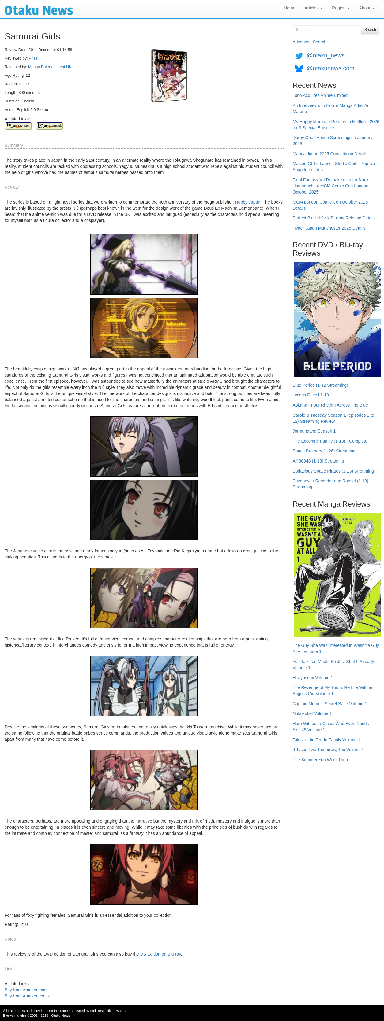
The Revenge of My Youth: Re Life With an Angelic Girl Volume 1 (333, 690)
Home (289, 8)
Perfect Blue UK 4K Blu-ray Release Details (334, 218)
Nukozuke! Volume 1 (312, 713)
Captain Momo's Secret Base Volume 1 (330, 703)
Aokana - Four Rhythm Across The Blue (330, 405)
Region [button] (341, 8)
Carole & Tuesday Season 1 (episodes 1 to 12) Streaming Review (333, 418)
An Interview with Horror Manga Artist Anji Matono (332, 108)
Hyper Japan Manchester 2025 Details (329, 228)
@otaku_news (325, 55)
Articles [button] (313, 8)
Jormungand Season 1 (314, 431)
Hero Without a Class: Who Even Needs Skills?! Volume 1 (331, 726)
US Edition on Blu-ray (160, 954)
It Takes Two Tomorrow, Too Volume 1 (328, 749)
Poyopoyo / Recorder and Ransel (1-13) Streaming (330, 483)
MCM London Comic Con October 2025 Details (330, 205)
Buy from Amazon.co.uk (27, 995)
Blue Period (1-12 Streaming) (320, 385)
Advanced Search (310, 41)
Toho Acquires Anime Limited (320, 95)
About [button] (367, 8)
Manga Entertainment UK (49, 67)
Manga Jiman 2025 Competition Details (330, 153)
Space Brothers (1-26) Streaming (324, 450)
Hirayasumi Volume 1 (313, 677)
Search (370, 30)
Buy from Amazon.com (26, 989)
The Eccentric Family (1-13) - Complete (330, 441)
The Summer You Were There (321, 759)
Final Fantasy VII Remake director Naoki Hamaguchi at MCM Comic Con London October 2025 (331, 185)
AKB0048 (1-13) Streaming (318, 461)
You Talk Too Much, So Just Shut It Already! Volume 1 (334, 664)
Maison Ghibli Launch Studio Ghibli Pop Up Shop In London (334, 166)
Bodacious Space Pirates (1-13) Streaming (333, 471)
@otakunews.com (330, 68)
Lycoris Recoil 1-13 (311, 395)
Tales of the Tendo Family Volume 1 (326, 739)
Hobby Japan (248, 202)
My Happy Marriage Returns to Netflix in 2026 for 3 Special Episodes (336, 124)
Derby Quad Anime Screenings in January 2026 (333, 140)
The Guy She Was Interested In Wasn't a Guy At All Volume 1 (336, 648)
